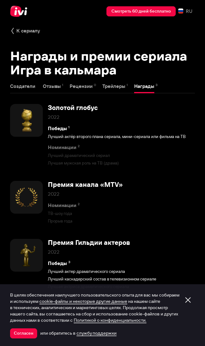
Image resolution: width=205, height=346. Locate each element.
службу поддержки (97, 333)
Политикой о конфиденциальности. (110, 320)
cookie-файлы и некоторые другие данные (83, 301)
